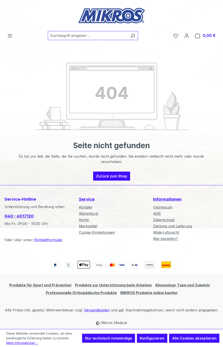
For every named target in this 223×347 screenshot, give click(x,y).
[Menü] (10, 35)
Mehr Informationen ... (22, 343)
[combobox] (88, 35)
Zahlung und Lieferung (172, 226)
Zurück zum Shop (111, 176)
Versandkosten (97, 310)
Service (86, 199)
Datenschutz (164, 220)
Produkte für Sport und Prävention (40, 285)
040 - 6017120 (19, 216)
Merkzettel (88, 226)
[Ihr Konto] (186, 35)
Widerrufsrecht (166, 232)
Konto (84, 220)
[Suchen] (132, 35)
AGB (157, 213)
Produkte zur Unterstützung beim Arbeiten (113, 285)
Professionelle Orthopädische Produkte (81, 292)
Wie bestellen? (165, 238)
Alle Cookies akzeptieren (194, 338)
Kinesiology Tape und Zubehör (182, 285)
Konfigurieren (152, 338)
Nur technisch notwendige (108, 338)
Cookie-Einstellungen (97, 232)
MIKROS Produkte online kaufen (148, 292)
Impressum (162, 207)
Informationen (167, 199)
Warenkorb (88, 213)
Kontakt (85, 207)
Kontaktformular (48, 240)
